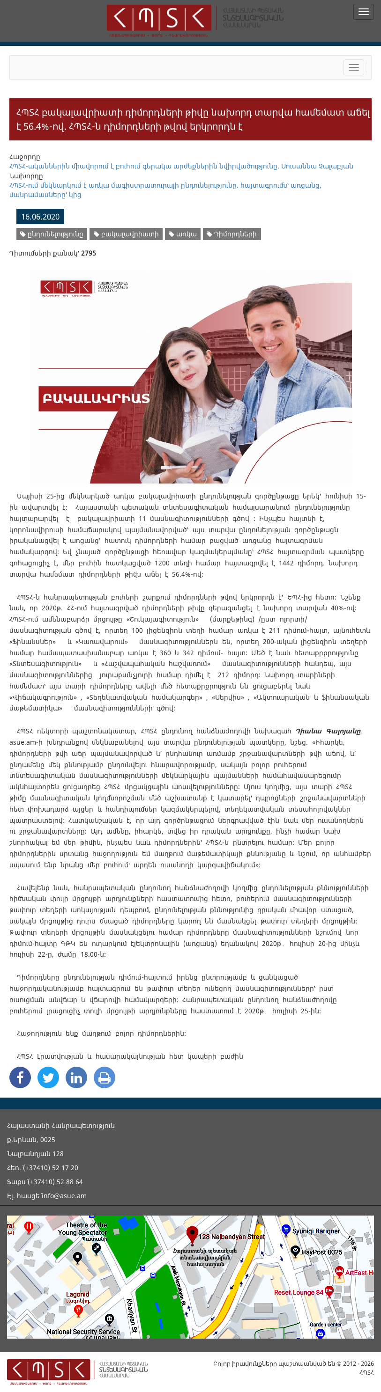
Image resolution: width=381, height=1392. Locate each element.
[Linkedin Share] (76, 1077)
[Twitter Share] (48, 1077)
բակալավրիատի (126, 233)
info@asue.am (64, 1195)
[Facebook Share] (20, 1077)
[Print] (104, 1077)
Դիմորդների (232, 233)
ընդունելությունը (51, 233)
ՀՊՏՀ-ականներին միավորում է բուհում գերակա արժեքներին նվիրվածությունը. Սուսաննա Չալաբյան (181, 165)
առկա (183, 233)
